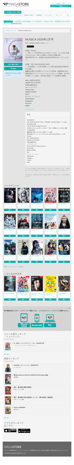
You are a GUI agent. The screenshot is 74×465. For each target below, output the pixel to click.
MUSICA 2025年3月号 (50, 255)
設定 (63, 3)
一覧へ (7, 354)
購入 (10, 210)
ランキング (18, 15)
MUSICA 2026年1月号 (50, 203)
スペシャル (48, 15)
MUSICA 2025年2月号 (63, 255)
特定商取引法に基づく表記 (37, 450)
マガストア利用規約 (9, 450)
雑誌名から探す (29, 15)
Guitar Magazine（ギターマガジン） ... (64, 294)
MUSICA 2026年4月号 (9, 203)
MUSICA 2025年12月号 (64, 203)
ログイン (53, 3)
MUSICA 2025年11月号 (10, 229)
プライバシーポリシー (23, 450)
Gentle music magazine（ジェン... (10, 294)
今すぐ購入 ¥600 (13, 64)
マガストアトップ (11, 30)
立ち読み (13, 68)
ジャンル (9, 15)
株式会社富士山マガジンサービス (59, 450)
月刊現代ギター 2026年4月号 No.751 (37, 294)
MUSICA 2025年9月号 (36, 229)
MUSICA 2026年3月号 (23, 203)
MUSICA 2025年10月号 (23, 229)
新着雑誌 (39, 15)
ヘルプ (68, 3)
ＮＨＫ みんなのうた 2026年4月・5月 (49, 294)
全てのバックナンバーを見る (13, 266)
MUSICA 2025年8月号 (50, 229)
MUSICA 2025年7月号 (63, 229)
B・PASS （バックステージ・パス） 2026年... (23, 294)
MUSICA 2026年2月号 (36, 203)
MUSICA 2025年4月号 (36, 255)
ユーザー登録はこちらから (61, 6)
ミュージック (29, 109)
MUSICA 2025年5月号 (23, 255)
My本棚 (58, 3)
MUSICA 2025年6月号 (9, 255)
